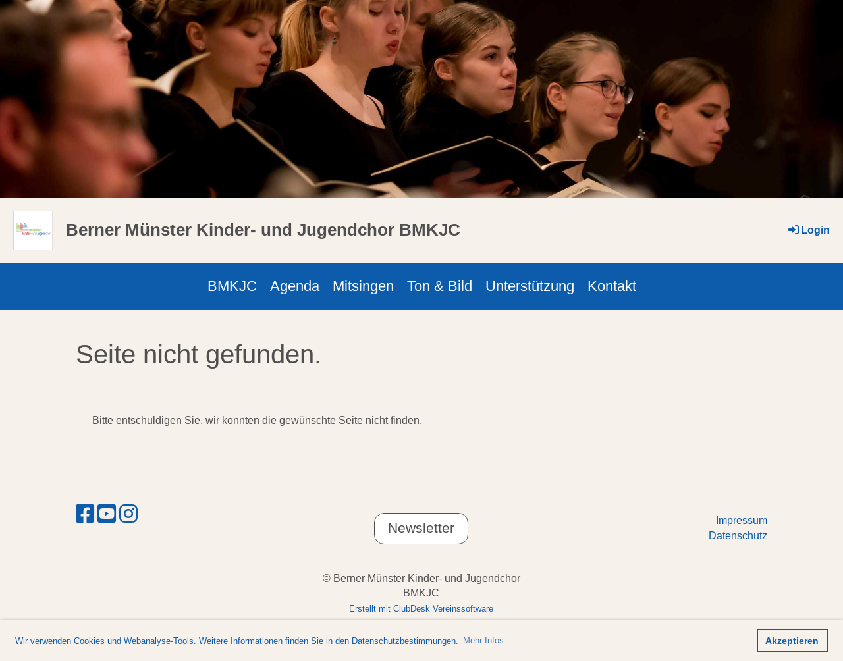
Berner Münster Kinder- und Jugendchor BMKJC (263, 230)
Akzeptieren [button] (792, 640)
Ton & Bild (439, 286)
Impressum (741, 520)
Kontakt (611, 286)
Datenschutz (738, 535)
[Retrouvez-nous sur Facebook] (85, 514)
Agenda (294, 286)
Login (808, 230)
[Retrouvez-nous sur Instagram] (128, 514)
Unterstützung (529, 286)
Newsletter (421, 528)
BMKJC (232, 286)
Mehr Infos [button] (483, 640)
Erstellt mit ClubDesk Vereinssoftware (421, 608)
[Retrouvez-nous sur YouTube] (106, 514)
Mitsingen (363, 286)
